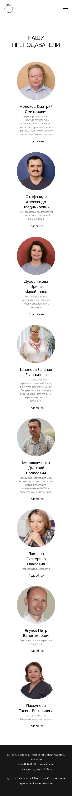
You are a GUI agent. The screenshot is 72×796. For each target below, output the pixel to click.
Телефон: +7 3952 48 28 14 (36, 769)
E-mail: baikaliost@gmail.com (36, 764)
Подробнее (36, 141)
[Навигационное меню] (65, 8)
